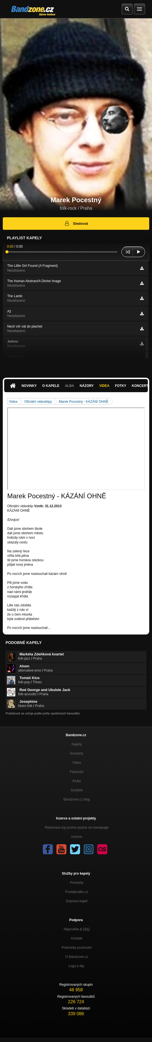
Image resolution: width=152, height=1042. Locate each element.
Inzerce (76, 837)
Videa (104, 386)
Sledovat (76, 223)
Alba (69, 386)
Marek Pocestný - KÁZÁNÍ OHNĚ (83, 402)
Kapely (77, 744)
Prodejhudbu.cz (76, 892)
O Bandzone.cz (76, 957)
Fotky (120, 386)
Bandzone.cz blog (76, 799)
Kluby (77, 781)
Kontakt (77, 938)
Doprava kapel (76, 901)
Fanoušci (77, 772)
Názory (87, 386)
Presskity (77, 883)
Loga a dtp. (76, 966)
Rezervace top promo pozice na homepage (76, 827)
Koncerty (76, 753)
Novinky (29, 386)
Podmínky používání (77, 948)
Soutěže (77, 790)
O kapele (50, 386)
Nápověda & (76, 929)
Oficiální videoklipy (38, 402)
